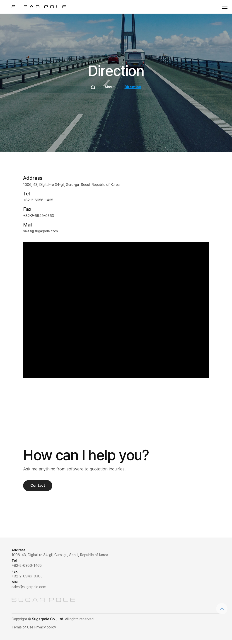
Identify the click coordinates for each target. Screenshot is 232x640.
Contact (37, 485)
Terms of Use (22, 627)
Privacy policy (45, 627)
